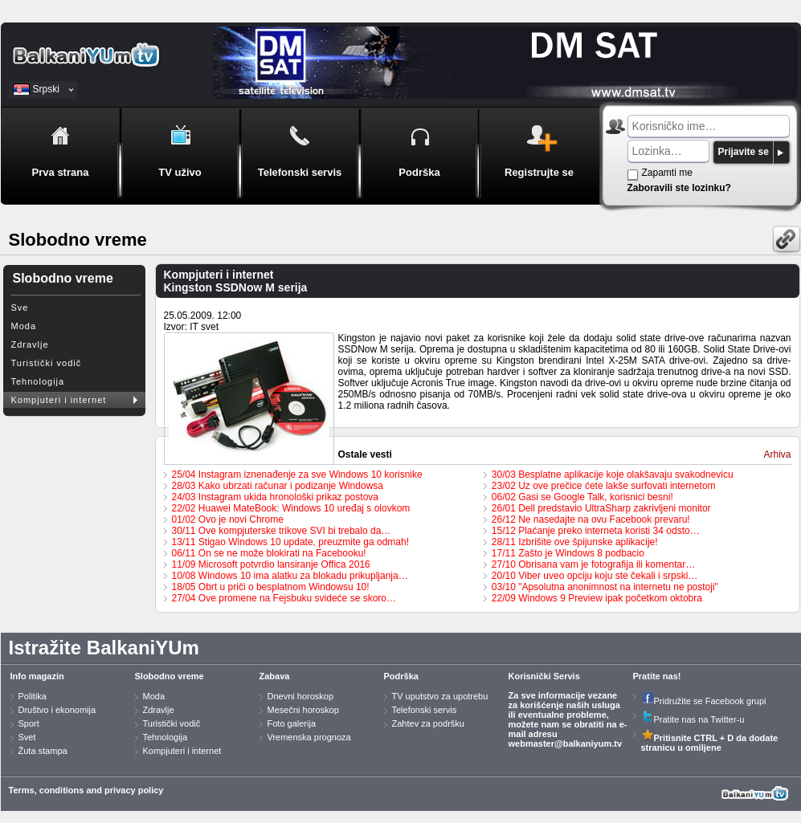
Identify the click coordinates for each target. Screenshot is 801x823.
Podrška (401, 676)
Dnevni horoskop (301, 696)
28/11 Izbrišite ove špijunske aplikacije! (575, 542)
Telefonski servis (424, 710)
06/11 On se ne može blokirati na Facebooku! (269, 553)
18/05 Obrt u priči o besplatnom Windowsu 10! (271, 587)
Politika (32, 696)
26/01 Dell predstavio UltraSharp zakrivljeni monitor (601, 508)
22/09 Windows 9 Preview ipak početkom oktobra (597, 598)
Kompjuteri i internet (59, 400)
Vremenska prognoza (309, 737)
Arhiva (777, 454)
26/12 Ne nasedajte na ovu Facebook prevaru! (591, 519)
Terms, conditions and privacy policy (86, 790)
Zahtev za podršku (428, 723)
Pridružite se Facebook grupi (703, 701)
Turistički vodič (46, 363)
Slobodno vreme (169, 676)
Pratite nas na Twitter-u (693, 719)
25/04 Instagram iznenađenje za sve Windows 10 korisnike (297, 474)
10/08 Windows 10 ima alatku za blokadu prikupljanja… (290, 575)
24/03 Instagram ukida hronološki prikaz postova (275, 497)
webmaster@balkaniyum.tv (566, 743)
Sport (28, 723)
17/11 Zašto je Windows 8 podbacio (568, 553)
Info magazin (37, 676)
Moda (24, 326)
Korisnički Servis (544, 676)
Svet (27, 737)
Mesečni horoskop (303, 710)
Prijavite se (743, 151)
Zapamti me (667, 172)
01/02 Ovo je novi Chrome (228, 519)
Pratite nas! (657, 676)
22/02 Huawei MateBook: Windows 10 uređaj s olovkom (291, 508)
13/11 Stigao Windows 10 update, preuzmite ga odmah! (291, 542)
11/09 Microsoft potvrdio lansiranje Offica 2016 (271, 564)
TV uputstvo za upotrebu (440, 696)
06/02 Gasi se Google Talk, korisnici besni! (582, 497)
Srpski (46, 89)
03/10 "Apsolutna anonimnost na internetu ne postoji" (605, 587)
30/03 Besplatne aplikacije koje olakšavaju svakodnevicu (613, 474)
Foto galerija (292, 723)
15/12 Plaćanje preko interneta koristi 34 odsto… (596, 530)
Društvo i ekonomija (57, 710)
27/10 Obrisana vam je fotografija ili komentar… (593, 564)
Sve (20, 307)
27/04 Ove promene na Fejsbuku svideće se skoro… (284, 598)
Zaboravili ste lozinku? (679, 188)
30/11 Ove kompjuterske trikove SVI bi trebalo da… (281, 530)
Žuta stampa (42, 751)
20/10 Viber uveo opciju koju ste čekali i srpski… (595, 575)
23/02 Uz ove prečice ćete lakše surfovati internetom (604, 485)
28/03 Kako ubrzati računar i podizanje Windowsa (277, 485)
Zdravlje (30, 344)
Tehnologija (38, 381)
